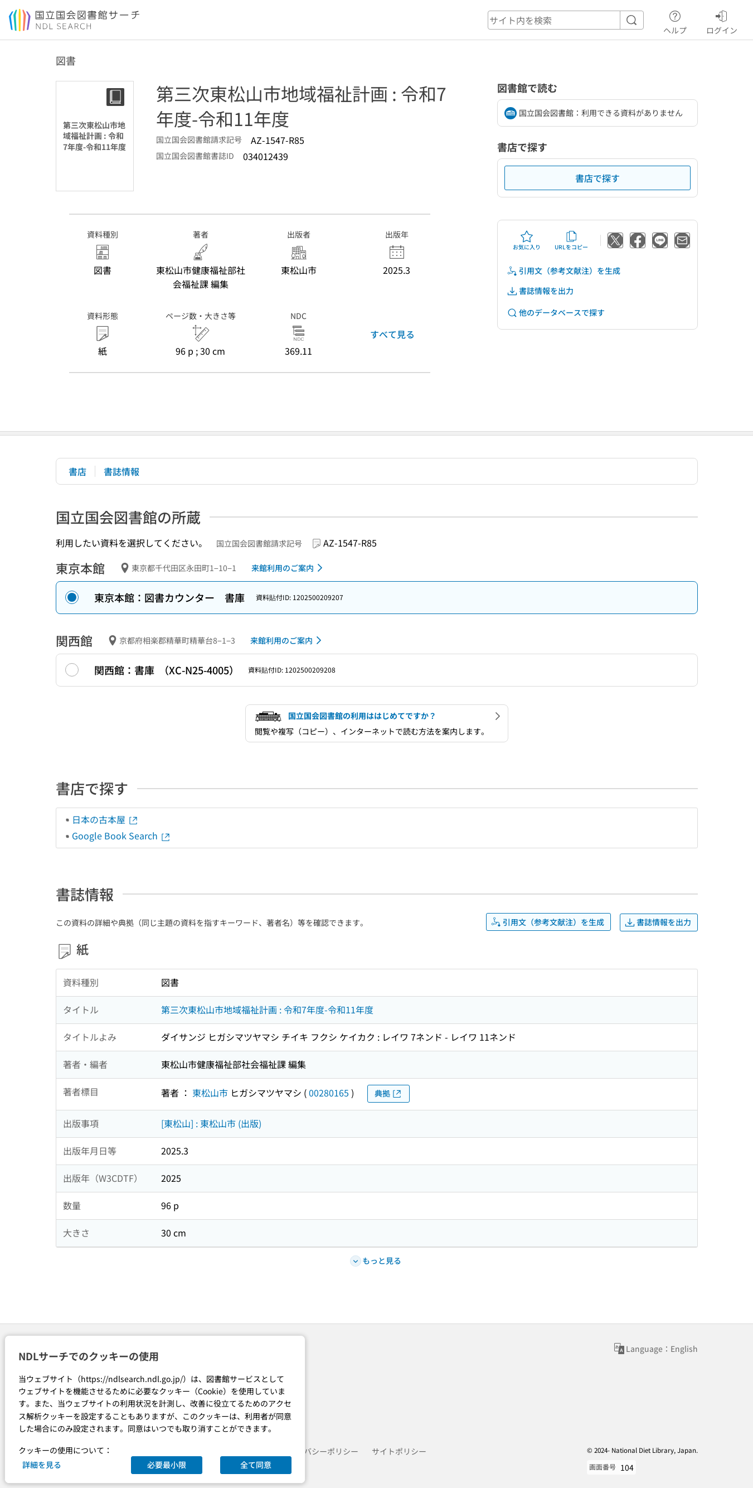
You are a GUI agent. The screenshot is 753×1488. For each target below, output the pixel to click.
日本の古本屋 (105, 819)
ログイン (721, 20)
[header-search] (566, 20)
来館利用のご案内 (289, 567)
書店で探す (597, 178)
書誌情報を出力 (540, 291)
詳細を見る (41, 1464)
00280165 (329, 1092)
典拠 (388, 1093)
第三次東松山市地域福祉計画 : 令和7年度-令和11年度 (267, 1009)
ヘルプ (675, 20)
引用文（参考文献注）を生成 (563, 271)
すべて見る (392, 334)
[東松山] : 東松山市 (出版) (211, 1123)
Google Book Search (121, 835)
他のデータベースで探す (556, 312)
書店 (77, 471)
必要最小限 (166, 1464)
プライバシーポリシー (319, 1451)
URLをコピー (571, 240)
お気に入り (527, 240)
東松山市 (210, 1092)
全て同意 (255, 1464)
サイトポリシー (399, 1451)
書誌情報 (121, 471)
